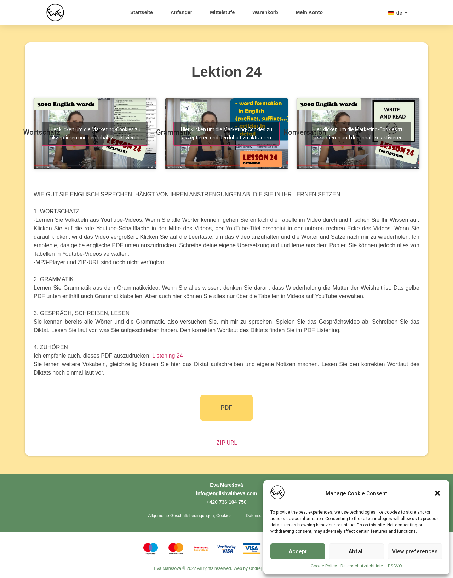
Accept (298, 551)
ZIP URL (226, 442)
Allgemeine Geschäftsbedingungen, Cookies (189, 516)
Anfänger (181, 12)
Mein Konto (309, 12)
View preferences (414, 551)
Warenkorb (265, 12)
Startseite (141, 12)
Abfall (356, 551)
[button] (438, 494)
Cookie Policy (324, 565)
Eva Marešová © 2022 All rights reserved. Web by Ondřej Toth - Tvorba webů (226, 569)
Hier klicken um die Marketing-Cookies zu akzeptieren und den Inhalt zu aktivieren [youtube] (95, 133)
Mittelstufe (222, 12)
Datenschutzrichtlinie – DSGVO (371, 565)
